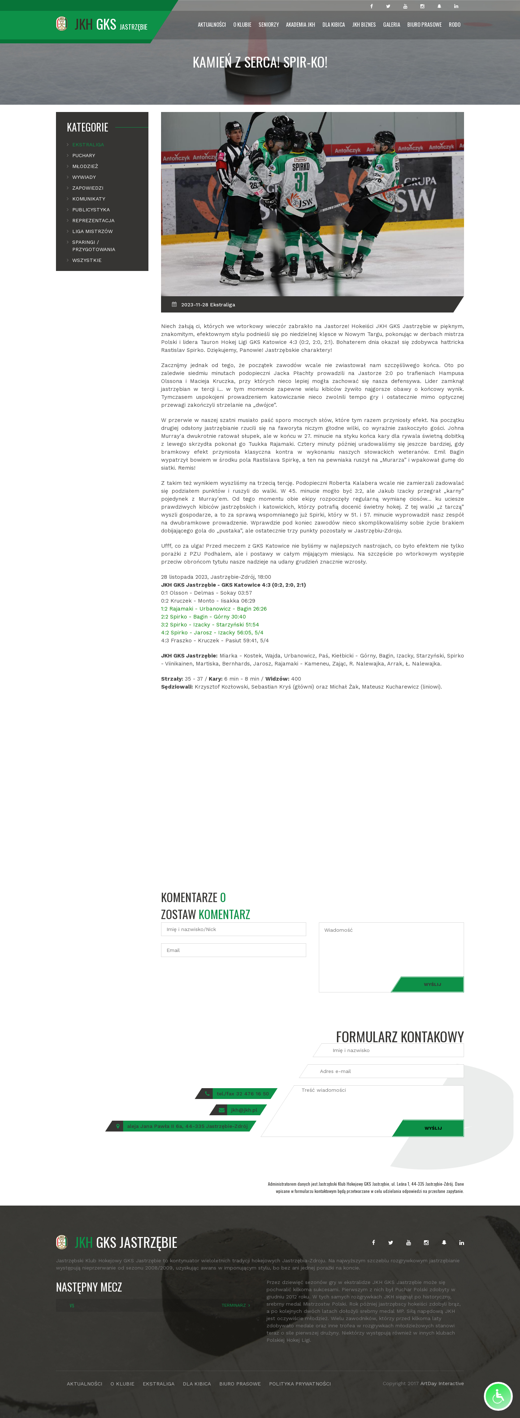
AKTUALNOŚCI (84, 1384)
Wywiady (84, 177)
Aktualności (212, 24)
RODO (454, 24)
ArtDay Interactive (442, 1383)
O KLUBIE (122, 1384)
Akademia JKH (300, 24)
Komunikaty (88, 199)
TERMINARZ (234, 1305)
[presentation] (216, 978)
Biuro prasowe (424, 24)
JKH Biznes (364, 24)
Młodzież (85, 166)
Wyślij (432, 984)
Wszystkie (86, 260)
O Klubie (242, 24)
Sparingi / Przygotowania (93, 245)
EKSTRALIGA (158, 1384)
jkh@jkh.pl (244, 1110)
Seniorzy (269, 24)
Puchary (83, 155)
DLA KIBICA (197, 1384)
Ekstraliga (88, 144)
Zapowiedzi (87, 188)
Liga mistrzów (92, 231)
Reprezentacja (93, 220)
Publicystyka (91, 209)
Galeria (391, 24)
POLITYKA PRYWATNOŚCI (300, 1384)
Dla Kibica (333, 24)
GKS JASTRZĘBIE (116, 1242)
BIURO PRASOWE (240, 1384)
